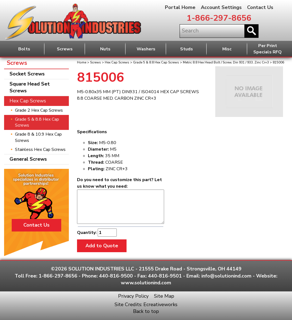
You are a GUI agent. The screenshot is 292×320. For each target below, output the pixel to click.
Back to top (146, 311)
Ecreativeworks (160, 304)
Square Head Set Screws (30, 87)
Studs (186, 49)
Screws (65, 49)
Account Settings (221, 7)
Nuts (105, 49)
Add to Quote (101, 245)
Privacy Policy (133, 296)
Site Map (164, 296)
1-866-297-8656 (219, 18)
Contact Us (260, 7)
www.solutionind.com (146, 282)
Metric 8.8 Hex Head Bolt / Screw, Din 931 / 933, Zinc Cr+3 (226, 62)
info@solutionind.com (226, 276)
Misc (227, 49)
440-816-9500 (116, 276)
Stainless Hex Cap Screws (40, 150)
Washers (146, 49)
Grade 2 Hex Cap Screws (39, 110)
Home (81, 62)
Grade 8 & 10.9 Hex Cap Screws (38, 137)
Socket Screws (27, 74)
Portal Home (180, 7)
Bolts (24, 49)
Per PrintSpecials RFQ (267, 49)
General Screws (28, 159)
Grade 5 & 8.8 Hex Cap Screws (156, 62)
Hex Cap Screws (117, 62)
